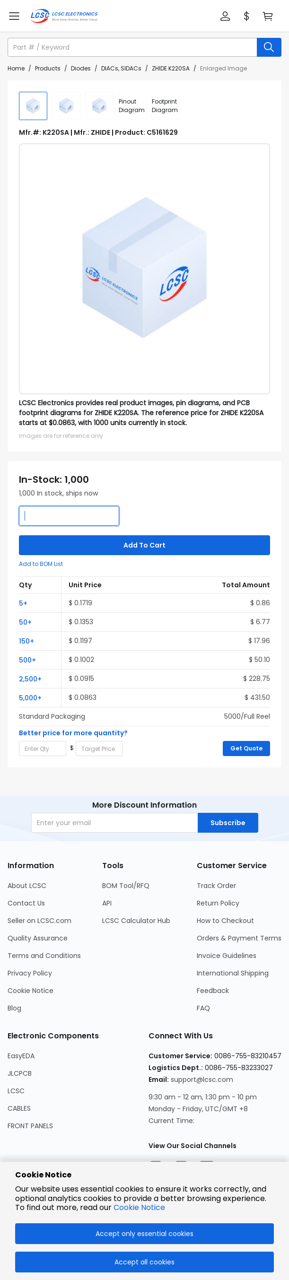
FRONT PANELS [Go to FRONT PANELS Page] (30, 1126)
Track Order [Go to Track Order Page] (216, 885)
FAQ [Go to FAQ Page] (203, 1008)
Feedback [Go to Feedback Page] (213, 990)
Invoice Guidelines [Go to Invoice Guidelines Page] (226, 955)
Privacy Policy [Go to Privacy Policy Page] (30, 973)
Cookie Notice (139, 1207)
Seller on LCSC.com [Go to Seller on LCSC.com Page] (39, 920)
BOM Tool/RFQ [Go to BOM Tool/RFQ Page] (125, 885)
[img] (33, 106)
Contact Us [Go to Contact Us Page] (26, 903)
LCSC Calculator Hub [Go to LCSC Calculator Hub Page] (136, 920)
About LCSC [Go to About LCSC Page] (27, 885)
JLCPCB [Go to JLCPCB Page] (20, 1073)
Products (48, 68)
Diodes (81, 68)
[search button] (269, 47)
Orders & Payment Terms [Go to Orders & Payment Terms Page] (239, 938)
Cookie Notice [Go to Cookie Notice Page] (30, 990)
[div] (132, 106)
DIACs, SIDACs (121, 68)
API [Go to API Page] (107, 903)
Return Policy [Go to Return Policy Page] (218, 903)
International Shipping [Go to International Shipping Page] (233, 973)
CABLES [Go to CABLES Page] (19, 1108)
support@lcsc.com (202, 1079)
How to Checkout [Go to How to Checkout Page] (225, 920)
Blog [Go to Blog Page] (14, 1008)
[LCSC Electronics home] (64, 16)
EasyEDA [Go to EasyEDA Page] (21, 1056)
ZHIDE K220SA (171, 68)
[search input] (133, 47)
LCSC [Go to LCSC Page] (16, 1091)
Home (16, 68)
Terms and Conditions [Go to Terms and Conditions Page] (44, 955)
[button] (225, 16)
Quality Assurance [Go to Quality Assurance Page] (38, 938)
